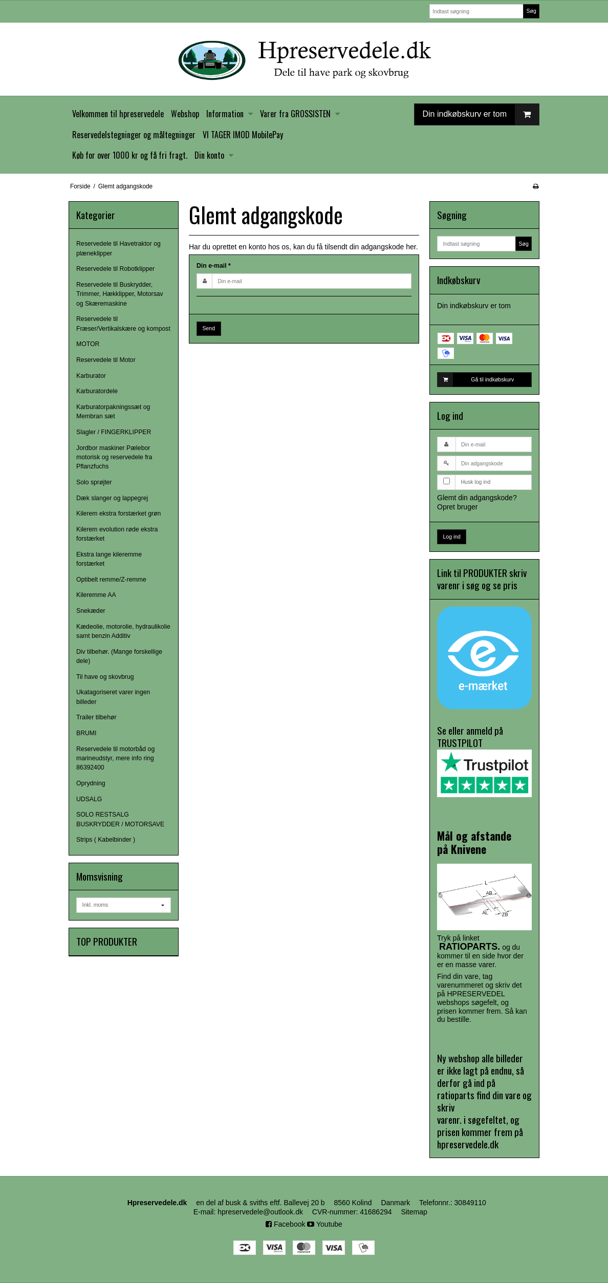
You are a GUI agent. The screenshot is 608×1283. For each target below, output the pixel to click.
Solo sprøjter (94, 482)
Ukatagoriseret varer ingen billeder (113, 697)
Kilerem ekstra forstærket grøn (118, 513)
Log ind (452, 536)
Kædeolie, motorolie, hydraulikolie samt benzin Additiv (123, 631)
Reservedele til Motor (106, 359)
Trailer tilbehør (96, 717)
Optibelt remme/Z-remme (111, 579)
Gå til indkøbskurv (476, 379)
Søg (531, 11)
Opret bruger (457, 507)
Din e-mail (214, 265)
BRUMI (86, 733)
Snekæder (90, 610)
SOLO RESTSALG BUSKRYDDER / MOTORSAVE (120, 819)
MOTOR (87, 344)
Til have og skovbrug (105, 676)
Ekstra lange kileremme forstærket (109, 559)
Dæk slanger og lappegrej (112, 498)
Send (209, 328)
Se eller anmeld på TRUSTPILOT (484, 760)
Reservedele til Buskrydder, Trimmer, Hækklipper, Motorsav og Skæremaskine (119, 294)
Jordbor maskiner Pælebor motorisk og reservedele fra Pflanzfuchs (114, 457)
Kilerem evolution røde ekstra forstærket (117, 534)
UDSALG (89, 799)
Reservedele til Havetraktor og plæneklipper (118, 248)
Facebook (285, 1224)
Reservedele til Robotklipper (115, 268)
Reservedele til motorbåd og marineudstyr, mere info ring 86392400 (115, 758)
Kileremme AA (96, 594)
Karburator (91, 375)
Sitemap (414, 1212)
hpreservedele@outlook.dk (260, 1212)
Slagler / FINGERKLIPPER (113, 432)
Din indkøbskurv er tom (481, 114)
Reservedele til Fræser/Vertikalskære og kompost (123, 323)
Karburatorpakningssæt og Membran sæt (113, 411)
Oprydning (90, 783)
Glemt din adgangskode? (477, 498)
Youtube (324, 1224)
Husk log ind (476, 482)
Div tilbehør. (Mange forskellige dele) (119, 656)
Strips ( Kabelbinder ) (105, 839)
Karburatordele (97, 391)
